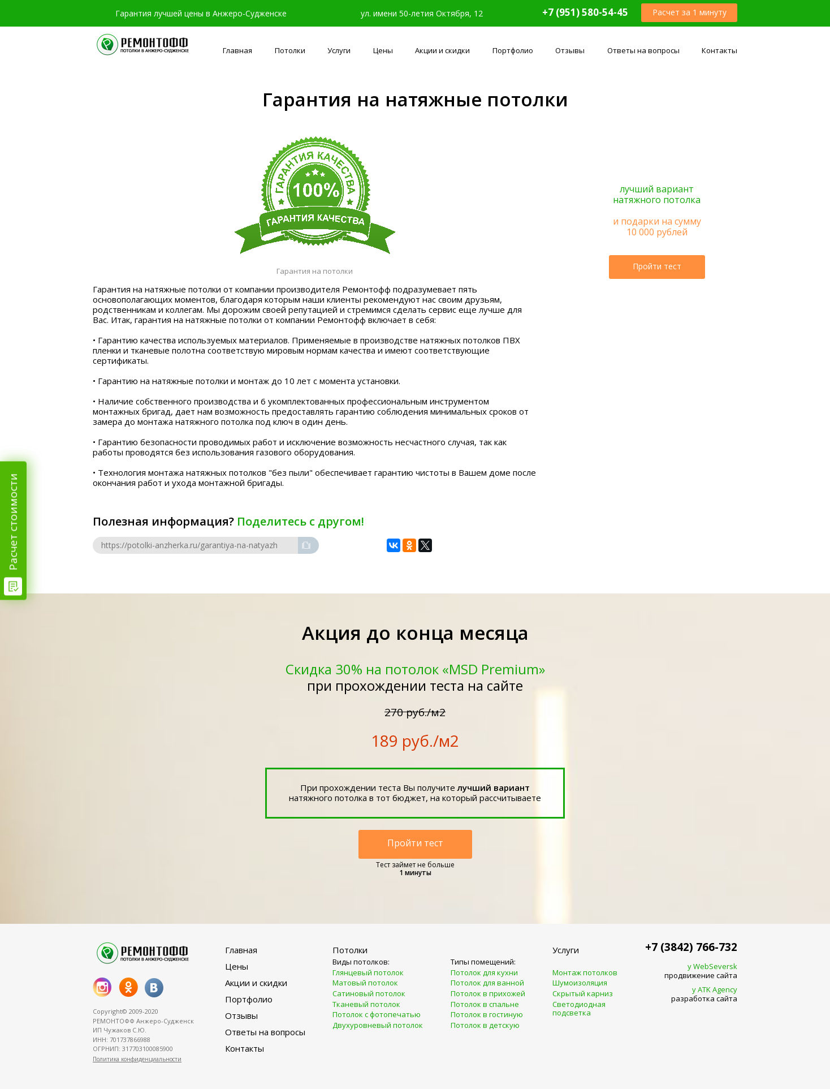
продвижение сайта (691, 971)
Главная (237, 50)
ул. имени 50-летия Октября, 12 (422, 13)
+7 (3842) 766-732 (691, 947)
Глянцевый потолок (368, 973)
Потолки (290, 50)
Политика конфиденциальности (137, 1059)
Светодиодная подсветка (579, 1009)
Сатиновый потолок (368, 993)
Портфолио (512, 50)
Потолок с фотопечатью (376, 1014)
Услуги (339, 50)
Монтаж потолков (584, 973)
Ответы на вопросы (643, 50)
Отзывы (570, 50)
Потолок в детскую (485, 1025)
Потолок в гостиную (487, 1014)
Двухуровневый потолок (377, 1025)
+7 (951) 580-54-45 (585, 12)
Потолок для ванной (487, 983)
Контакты (719, 50)
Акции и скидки (442, 50)
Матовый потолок (365, 983)
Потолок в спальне (485, 1004)
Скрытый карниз (582, 993)
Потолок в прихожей (488, 993)
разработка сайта (691, 994)
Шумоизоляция (579, 983)
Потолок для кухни (484, 973)
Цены (383, 50)
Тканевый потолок (366, 1004)
